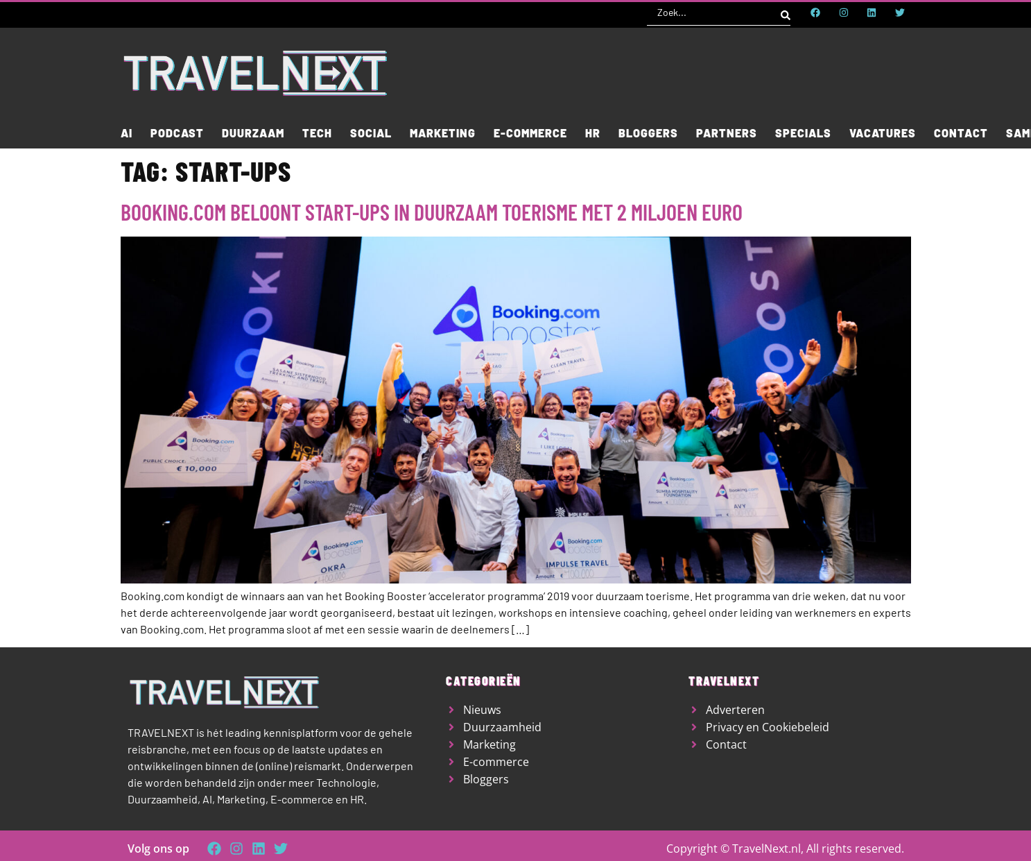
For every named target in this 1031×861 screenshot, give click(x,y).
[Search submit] (785, 12)
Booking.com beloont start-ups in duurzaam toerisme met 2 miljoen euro (432, 211)
